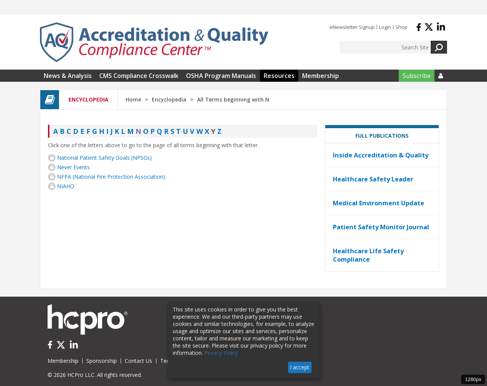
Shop (401, 27)
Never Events (73, 167)
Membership (320, 75)
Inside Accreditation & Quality (380, 155)
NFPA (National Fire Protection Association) (111, 176)
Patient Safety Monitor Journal (381, 227)
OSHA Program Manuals (221, 75)
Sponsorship (101, 360)
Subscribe (417, 75)
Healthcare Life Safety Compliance (368, 255)
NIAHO (65, 186)
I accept (299, 367)
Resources (279, 75)
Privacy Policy (221, 352)
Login (385, 27)
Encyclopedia (169, 99)
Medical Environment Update (378, 203)
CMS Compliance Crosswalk (138, 75)
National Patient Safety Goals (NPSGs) (104, 157)
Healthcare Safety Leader (373, 179)
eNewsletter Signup (352, 27)
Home (133, 99)
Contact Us (138, 360)
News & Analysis (68, 75)
